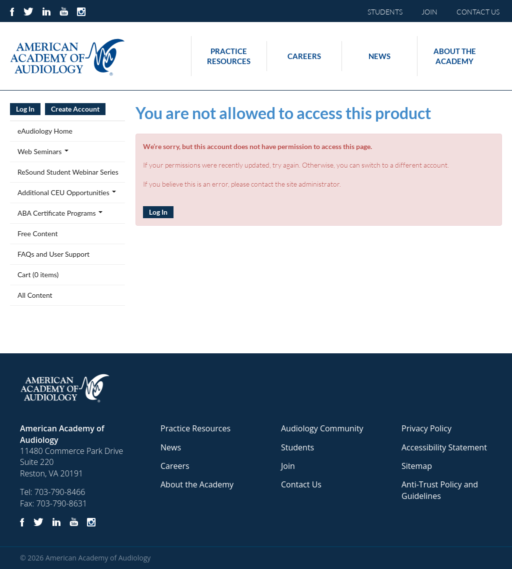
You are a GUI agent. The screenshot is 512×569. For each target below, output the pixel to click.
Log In (158, 212)
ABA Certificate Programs (60, 213)
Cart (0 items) (38, 274)
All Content (35, 295)
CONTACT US (478, 12)
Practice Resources (228, 56)
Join (288, 465)
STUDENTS (385, 12)
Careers (304, 56)
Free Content (38, 233)
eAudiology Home (45, 131)
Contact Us (301, 484)
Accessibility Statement (444, 447)
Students (297, 447)
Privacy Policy (427, 428)
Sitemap (417, 465)
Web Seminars (43, 151)
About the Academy (455, 56)
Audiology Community (322, 428)
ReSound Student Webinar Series (68, 172)
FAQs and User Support (54, 254)
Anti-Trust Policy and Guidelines (440, 490)
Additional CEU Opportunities (67, 192)
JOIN (430, 12)
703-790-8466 (60, 491)
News (379, 56)
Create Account (75, 109)
